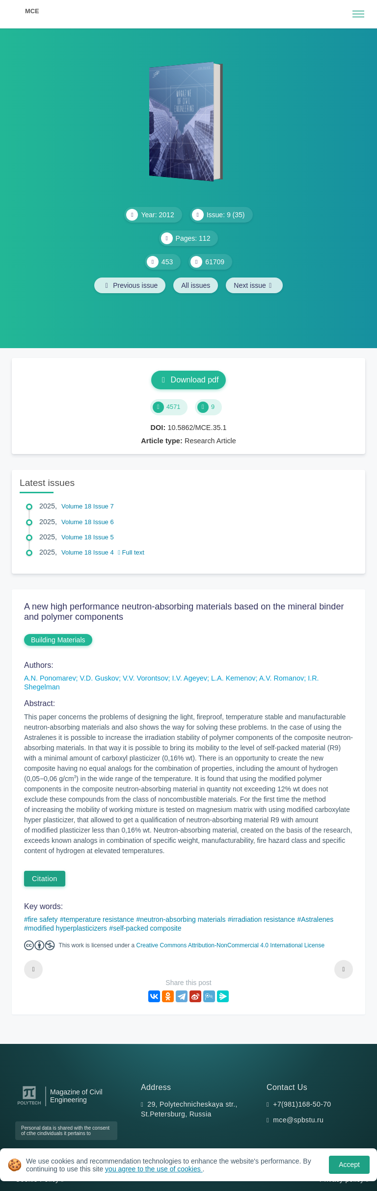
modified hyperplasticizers (67, 928)
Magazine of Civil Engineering (76, 1096)
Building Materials (58, 640)
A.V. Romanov (281, 678)
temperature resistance (99, 919)
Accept (349, 1164)
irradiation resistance (263, 919)
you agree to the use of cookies (153, 1169)
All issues (195, 285)
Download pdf (189, 380)
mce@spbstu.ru (298, 1120)
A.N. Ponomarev (50, 678)
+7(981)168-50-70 (302, 1104)
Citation (44, 879)
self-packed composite (147, 928)
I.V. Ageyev (189, 678)
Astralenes (317, 919)
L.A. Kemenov (233, 678)
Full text (131, 552)
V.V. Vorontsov (145, 678)
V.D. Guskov (99, 678)
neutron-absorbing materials (182, 919)
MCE (32, 11)
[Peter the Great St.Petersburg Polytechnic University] (29, 1105)
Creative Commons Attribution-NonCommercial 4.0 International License (230, 945)
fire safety (43, 919)
